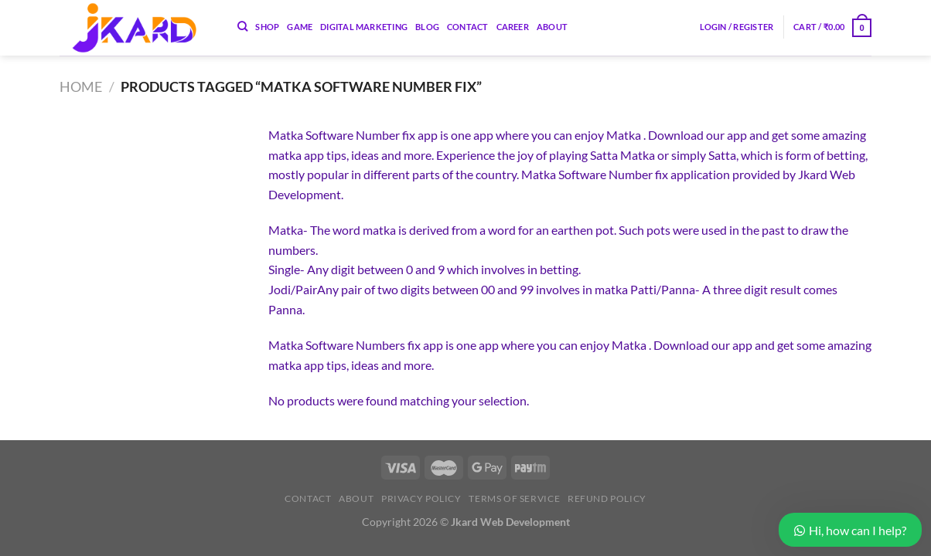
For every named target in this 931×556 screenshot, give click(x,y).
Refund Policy (607, 498)
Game (299, 27)
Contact (468, 27)
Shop (267, 27)
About (552, 27)
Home (81, 86)
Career (512, 27)
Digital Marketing (364, 27)
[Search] (242, 26)
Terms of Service (514, 498)
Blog (427, 27)
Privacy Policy (421, 498)
